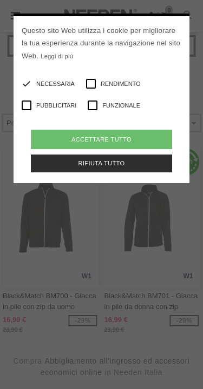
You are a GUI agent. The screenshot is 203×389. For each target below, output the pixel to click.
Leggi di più (57, 56)
